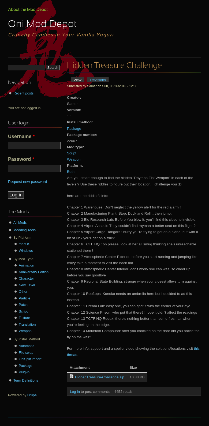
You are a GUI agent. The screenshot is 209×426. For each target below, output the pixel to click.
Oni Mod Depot (42, 24)
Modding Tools (24, 230)
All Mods (20, 222)
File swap (26, 353)
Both (70, 172)
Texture (24, 318)
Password (21, 159)
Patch (23, 305)
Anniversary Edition (33, 272)
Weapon (73, 159)
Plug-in (24, 372)
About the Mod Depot (27, 10)
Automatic (26, 346)
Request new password (27, 182)
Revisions (98, 80)
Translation (27, 324)
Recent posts (23, 93)
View (79, 80)
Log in (75, 392)
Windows (26, 251)
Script (71, 153)
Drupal (32, 395)
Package (74, 129)
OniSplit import (30, 359)
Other (23, 292)
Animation (26, 265)
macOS (24, 244)
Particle (24, 298)
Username (21, 136)
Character (26, 278)
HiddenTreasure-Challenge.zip (99, 377)
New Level (27, 285)
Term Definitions (25, 380)
